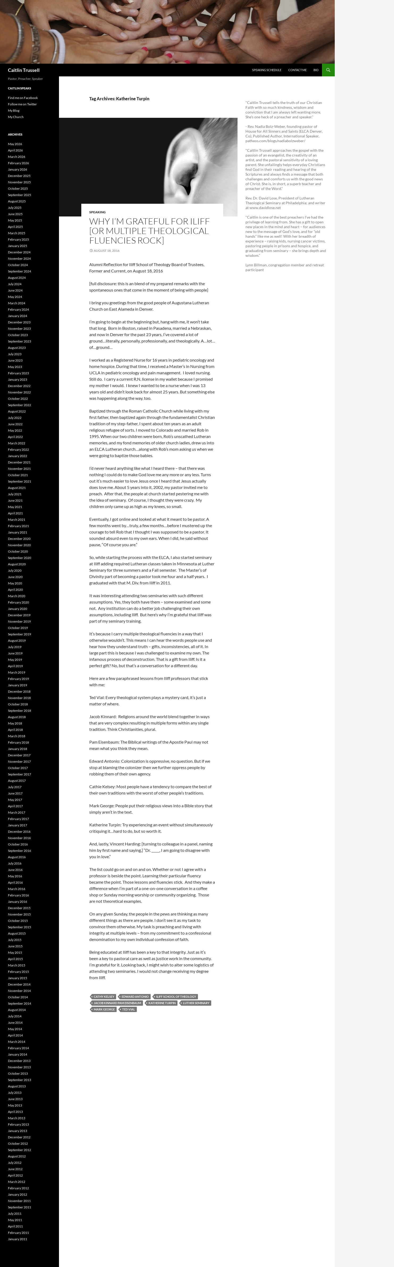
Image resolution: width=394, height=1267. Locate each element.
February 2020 (18, 602)
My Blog (13, 110)
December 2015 (19, 908)
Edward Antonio (135, 996)
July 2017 (15, 787)
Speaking (97, 212)
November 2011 (19, 1201)
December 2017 (19, 755)
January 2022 (17, 456)
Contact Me (297, 70)
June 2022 (15, 424)
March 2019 (16, 672)
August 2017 (17, 781)
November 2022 (19, 392)
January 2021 (17, 532)
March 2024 (16, 303)
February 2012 (18, 1188)
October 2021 (18, 475)
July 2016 (15, 863)
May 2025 (15, 220)
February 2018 (18, 742)
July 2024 (15, 284)
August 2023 (17, 348)
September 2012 (19, 1150)
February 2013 (18, 1124)
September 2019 (19, 634)
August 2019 (17, 641)
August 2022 (17, 411)
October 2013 (18, 1073)
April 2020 (15, 590)
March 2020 (16, 596)
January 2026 (17, 169)
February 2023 (18, 373)
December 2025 (19, 176)
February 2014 (18, 1048)
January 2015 (17, 978)
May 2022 (15, 430)
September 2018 (19, 711)
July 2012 (15, 1163)
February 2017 (18, 819)
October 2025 (18, 188)
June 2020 (15, 577)
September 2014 (19, 1003)
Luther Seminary (196, 1003)
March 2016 (16, 889)
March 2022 (16, 443)
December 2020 (19, 539)
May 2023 (15, 367)
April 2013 (15, 1112)
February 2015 (18, 972)
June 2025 (15, 214)
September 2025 (19, 195)
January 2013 (17, 1131)
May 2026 (15, 144)
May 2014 (15, 1029)
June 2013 (15, 1099)
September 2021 (19, 481)
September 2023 (19, 341)
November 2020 (19, 545)
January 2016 (17, 902)
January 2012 (17, 1194)
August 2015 (17, 933)
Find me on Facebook (23, 98)
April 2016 (15, 882)
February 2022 (18, 450)
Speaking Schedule (266, 70)
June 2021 (15, 500)
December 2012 (19, 1137)
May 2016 (15, 876)
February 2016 (18, 895)
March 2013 (16, 1118)
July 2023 (15, 354)
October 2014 (18, 997)
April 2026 (15, 150)
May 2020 (15, 583)
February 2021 (18, 526)
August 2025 (17, 201)
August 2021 (17, 488)
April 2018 (15, 730)
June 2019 (15, 653)
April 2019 (15, 666)
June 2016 (15, 870)
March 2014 (16, 1042)
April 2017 (15, 806)
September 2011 (19, 1207)
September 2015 (19, 927)
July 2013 (15, 1093)
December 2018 (19, 691)
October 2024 (18, 265)
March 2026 (16, 157)
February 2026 (18, 163)
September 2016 (19, 851)
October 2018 (18, 704)
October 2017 (18, 768)
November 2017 (19, 761)
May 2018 (15, 723)
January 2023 (17, 379)
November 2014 (19, 991)
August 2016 (17, 857)
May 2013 (15, 1105)
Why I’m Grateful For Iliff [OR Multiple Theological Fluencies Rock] (149, 231)
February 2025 (18, 239)
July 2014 (15, 1016)
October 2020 (18, 551)
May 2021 (15, 507)
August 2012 (17, 1156)
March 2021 (16, 520)
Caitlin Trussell (24, 70)
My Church (16, 117)
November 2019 (19, 621)
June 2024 (15, 290)
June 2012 (15, 1169)
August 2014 (17, 1010)
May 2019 (15, 660)
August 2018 (17, 717)
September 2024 (19, 271)
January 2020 (17, 609)
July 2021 (15, 494)
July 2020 (15, 570)
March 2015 (16, 965)
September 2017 (19, 774)
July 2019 (15, 647)
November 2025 (19, 182)
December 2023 (19, 322)
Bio (316, 70)
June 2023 (15, 360)
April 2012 (15, 1175)
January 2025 (17, 246)
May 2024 (15, 297)
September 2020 (19, 558)
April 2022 (15, 437)
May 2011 (15, 1220)
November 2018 (19, 698)
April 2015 (15, 959)
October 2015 (18, 921)
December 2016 (19, 832)
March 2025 (16, 233)
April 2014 (15, 1035)
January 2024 (17, 316)
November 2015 (19, 914)
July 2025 (15, 208)
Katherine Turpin (162, 1003)
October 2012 (18, 1143)
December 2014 (19, 984)
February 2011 (18, 1233)
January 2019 (17, 685)
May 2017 (15, 800)
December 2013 (19, 1061)
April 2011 (15, 1226)
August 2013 (17, 1086)
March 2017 (16, 812)
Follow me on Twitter (22, 104)
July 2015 (15, 940)
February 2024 (18, 309)
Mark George (104, 1009)
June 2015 (15, 946)
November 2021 (19, 469)
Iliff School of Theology (176, 996)
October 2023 (18, 335)
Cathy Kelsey (104, 996)
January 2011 (17, 1239)
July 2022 (15, 418)
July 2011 (15, 1214)
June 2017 (15, 793)
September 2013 (19, 1080)
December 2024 (19, 252)
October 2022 (18, 399)
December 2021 (19, 462)
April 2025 (15, 227)
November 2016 (19, 838)
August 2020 (17, 564)
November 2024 (19, 259)
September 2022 (19, 405)
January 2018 (17, 749)
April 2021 (15, 513)
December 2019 (19, 615)
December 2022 (19, 386)
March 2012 (16, 1182)
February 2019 (18, 679)
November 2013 (19, 1067)
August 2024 (17, 278)
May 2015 (15, 952)
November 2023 (19, 329)
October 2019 (18, 628)
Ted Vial (128, 1009)
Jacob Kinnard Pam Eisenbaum (117, 1003)
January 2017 (17, 825)
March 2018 (16, 736)
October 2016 (18, 844)
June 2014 (15, 1023)
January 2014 (17, 1054)
